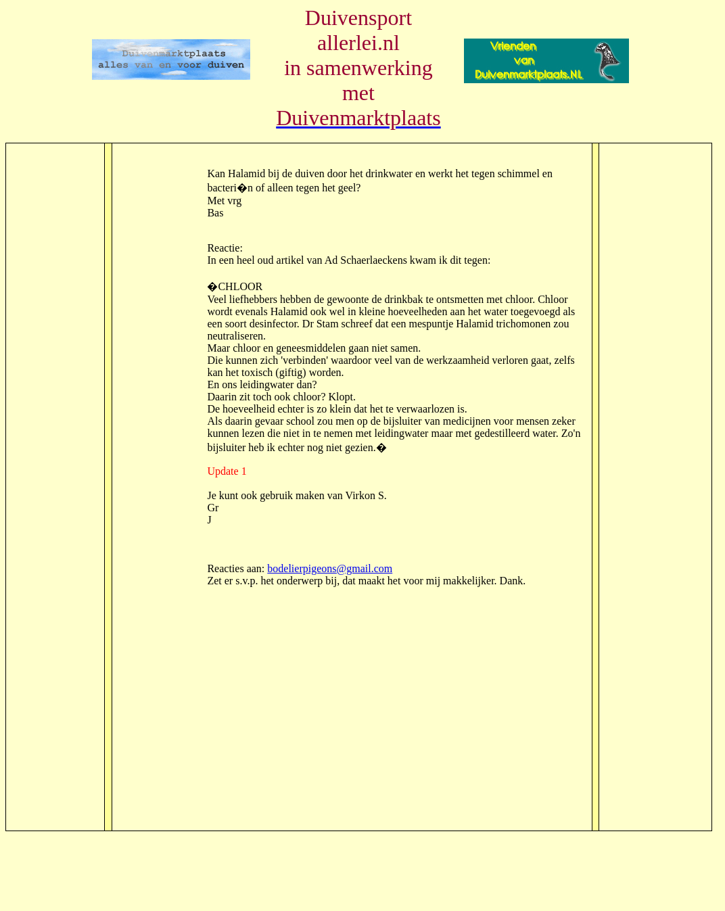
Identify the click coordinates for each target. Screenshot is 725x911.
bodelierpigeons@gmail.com (329, 568)
